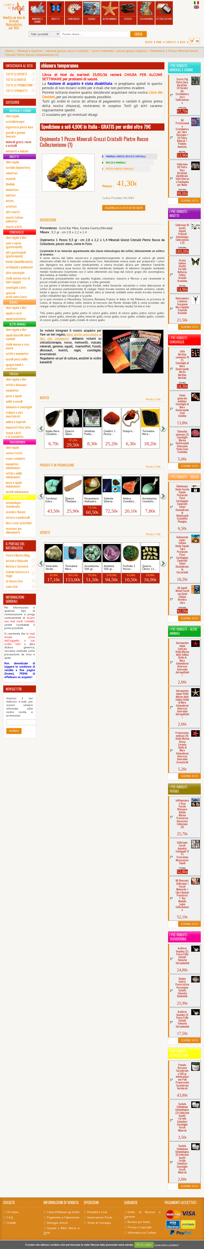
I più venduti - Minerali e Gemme (181, 68)
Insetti (55, 11)
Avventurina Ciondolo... (149, 500)
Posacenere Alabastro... (91, 500)
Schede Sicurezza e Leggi (17, 573)
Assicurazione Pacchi (99, 1217)
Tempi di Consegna (99, 1223)
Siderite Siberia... (109, 500)
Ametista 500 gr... (109, 568)
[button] (43, 428)
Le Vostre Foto (14, 581)
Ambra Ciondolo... (129, 500)
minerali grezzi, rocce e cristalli (67, 51)
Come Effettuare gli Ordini (63, 1212)
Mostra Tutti (153, 399)
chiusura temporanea (59, 65)
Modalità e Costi (97, 1212)
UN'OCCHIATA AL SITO (19, 66)
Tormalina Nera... (148, 433)
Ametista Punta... (89, 433)
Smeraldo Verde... (52, 568)
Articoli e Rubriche (17, 560)
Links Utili (12, 586)
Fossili (128, 11)
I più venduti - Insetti (179, 213)
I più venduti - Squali (184, 477)
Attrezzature (164, 11)
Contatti (171, 42)
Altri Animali (110, 11)
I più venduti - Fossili (179, 789)
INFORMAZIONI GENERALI (15, 599)
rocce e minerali (102, 51)
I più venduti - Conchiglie (179, 340)
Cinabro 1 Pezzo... (110, 433)
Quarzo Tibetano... (71, 500)
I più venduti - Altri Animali (183, 631)
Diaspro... (129, 431)
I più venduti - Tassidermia (179, 937)
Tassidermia (146, 11)
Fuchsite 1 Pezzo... (129, 568)
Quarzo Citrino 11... (149, 568)
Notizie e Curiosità (17, 566)
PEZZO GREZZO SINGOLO (120, 168)
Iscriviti (14, 731)
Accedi (148, 42)
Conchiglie (73, 11)
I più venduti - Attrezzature (179, 1053)
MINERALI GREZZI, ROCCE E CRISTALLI (126, 156)
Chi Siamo (13, 1212)
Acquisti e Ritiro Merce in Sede (62, 1230)
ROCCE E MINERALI (116, 162)
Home (159, 42)
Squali (92, 11)
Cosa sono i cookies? (166, 1244)
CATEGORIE (12, 102)
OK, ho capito (144, 1244)
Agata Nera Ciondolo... (52, 433)
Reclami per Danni (139, 1222)
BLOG (182, 42)
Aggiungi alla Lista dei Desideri (124, 208)
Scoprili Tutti (189, 200)
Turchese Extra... (51, 500)
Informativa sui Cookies (142, 1232)
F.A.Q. (10, 1217)
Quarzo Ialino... (69, 433)
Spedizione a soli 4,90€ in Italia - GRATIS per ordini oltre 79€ (96, 126)
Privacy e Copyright (139, 1227)
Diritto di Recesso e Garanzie (142, 1214)
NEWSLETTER (14, 689)
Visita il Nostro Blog (18, 555)
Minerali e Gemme (37, 12)
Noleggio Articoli (57, 1223)
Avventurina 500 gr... (91, 568)
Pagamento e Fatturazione (63, 1217)
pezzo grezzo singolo (131, 51)
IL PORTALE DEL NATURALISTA (15, 546)
